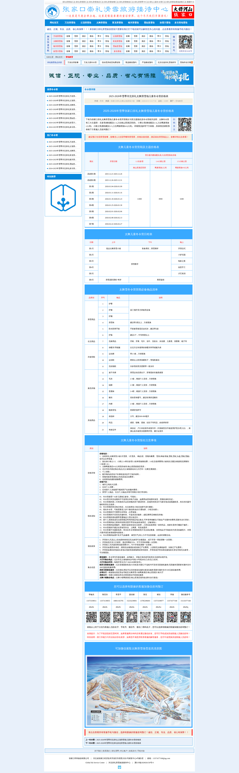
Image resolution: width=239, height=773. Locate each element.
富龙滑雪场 (117, 23)
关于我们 (98, 751)
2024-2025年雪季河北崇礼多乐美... (62, 127)
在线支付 (132, 751)
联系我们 (106, 751)
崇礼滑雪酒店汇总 (96, 2)
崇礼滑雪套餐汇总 (111, 2)
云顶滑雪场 (85, 23)
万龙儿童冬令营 (90, 62)
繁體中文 (190, 2)
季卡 (99, 36)
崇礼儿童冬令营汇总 (157, 2)
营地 (107, 36)
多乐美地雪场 (181, 23)
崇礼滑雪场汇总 (68, 2)
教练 (91, 36)
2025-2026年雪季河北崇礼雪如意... (62, 118)
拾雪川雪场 (165, 23)
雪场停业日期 (185, 62)
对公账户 (123, 751)
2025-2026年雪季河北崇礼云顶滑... (62, 100)
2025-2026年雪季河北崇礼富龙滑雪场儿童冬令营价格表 (118, 743)
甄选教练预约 (131, 62)
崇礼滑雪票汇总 (82, 2)
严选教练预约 (147, 62)
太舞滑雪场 (101, 23)
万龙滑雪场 (70, 23)
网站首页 (54, 23)
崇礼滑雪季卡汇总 (141, 2)
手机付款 (141, 751)
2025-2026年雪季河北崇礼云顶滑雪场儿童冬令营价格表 (118, 740)
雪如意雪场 (149, 23)
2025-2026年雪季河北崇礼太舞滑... (62, 105)
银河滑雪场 (133, 23)
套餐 (68, 36)
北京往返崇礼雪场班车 (167, 62)
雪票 (76, 36)
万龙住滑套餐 (73, 62)
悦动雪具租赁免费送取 (111, 62)
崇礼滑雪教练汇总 (126, 2)
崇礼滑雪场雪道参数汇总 (176, 2)
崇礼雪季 (115, 751)
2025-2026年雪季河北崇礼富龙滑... (62, 109)
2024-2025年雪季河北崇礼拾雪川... (62, 123)
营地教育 (69, 57)
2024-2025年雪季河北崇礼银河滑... (62, 114)
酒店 (84, 36)
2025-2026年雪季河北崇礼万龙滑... (62, 96)
